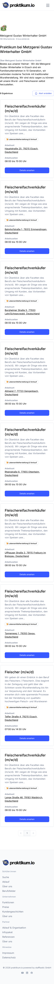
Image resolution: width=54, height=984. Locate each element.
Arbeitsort (9, 145)
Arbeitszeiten (11, 158)
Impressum (8, 952)
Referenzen (8, 936)
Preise (5, 907)
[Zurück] (21, 833)
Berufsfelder (9, 891)
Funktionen (8, 902)
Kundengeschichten (12, 911)
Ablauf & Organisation (14, 927)
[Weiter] (33, 833)
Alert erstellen (43, 93)
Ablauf (5, 881)
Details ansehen (27, 170)
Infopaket (7, 932)
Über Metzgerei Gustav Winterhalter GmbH (20, 60)
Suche (5, 877)
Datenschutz (9, 957)
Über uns (7, 886)
